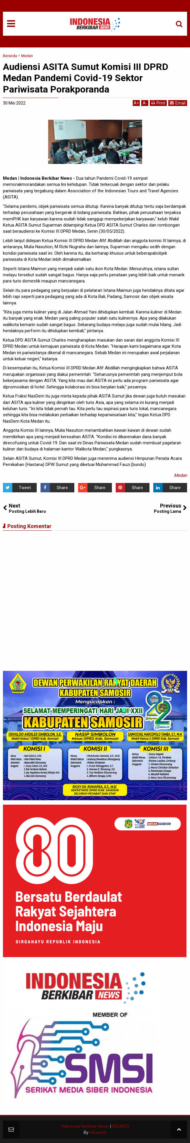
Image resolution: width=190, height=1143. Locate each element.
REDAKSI (120, 1126)
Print (158, 103)
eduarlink (98, 1132)
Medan (180, 475)
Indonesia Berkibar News (85, 1126)
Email (178, 103)
